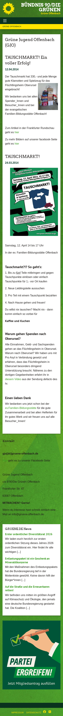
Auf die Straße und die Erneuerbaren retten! (27, 588)
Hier (5, 460)
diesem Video (13, 379)
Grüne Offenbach (12, 26)
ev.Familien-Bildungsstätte (20, 408)
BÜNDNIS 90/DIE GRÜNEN (40, 7)
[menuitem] (17, 712)
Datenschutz (33, 712)
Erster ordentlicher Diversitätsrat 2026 (28, 534)
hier (17, 132)
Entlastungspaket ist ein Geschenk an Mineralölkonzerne (27, 560)
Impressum (17, 712)
